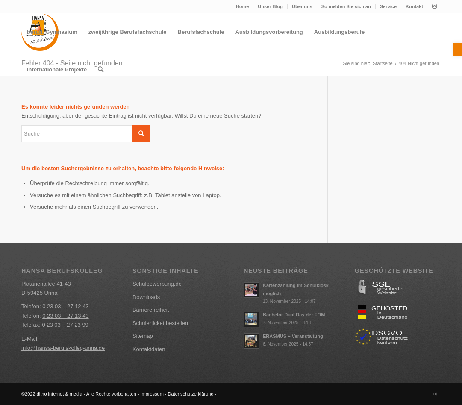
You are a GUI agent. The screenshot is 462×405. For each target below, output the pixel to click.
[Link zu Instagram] (434, 6)
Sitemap (142, 336)
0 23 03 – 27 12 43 (65, 306)
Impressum (151, 393)
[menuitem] (243, 6)
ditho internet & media (59, 393)
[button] (457, 49)
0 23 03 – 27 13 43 (65, 316)
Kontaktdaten (148, 349)
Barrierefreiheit (150, 310)
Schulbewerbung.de (157, 284)
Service (388, 6)
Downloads (146, 297)
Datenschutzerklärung (191, 393)
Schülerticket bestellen (160, 323)
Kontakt (414, 6)
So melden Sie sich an (346, 6)
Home (242, 6)
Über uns (302, 6)
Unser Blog (270, 6)
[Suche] (100, 70)
